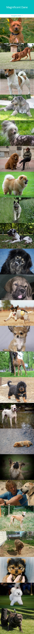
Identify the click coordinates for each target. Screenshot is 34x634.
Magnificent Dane (17, 7)
